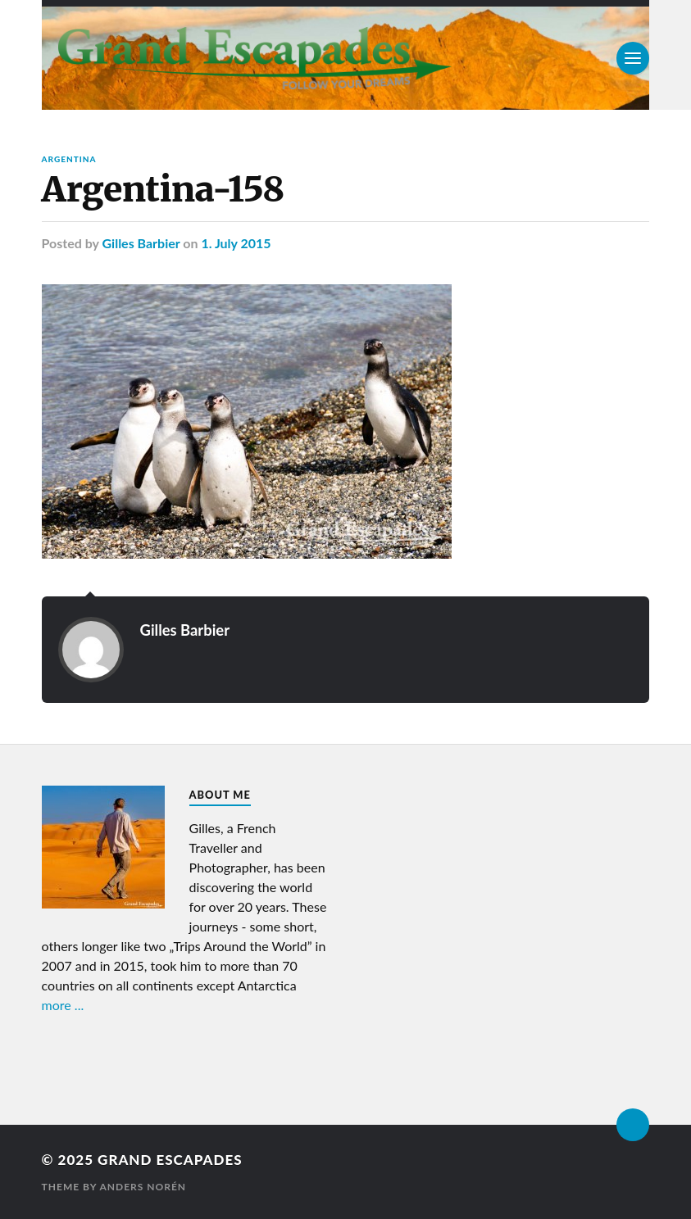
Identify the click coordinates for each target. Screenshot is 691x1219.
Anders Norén (142, 1186)
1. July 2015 (235, 243)
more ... (63, 1005)
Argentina (69, 159)
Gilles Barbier (141, 243)
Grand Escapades (170, 1159)
